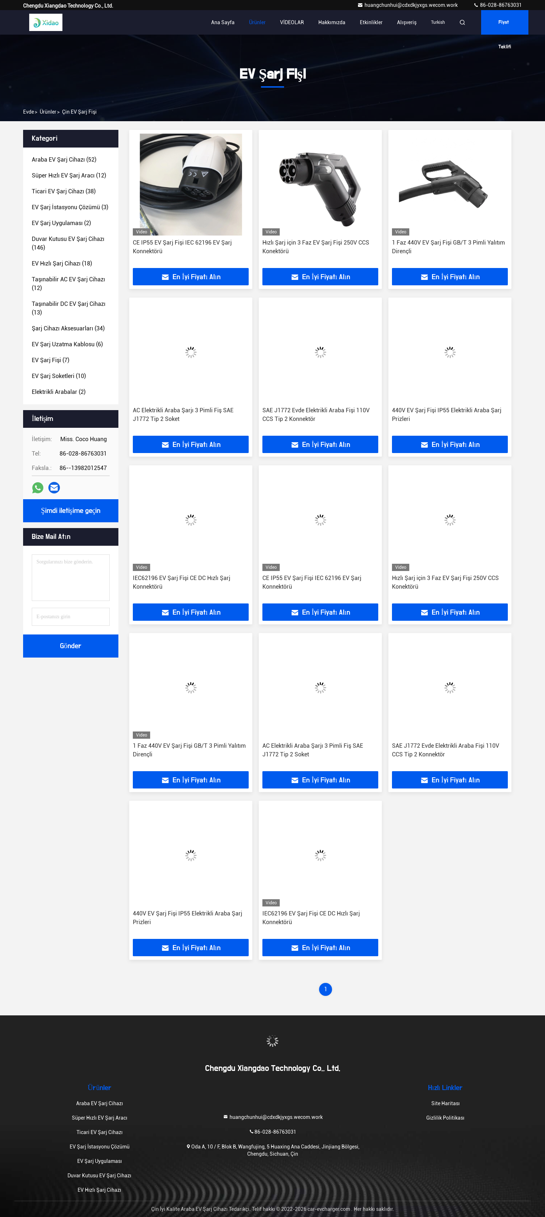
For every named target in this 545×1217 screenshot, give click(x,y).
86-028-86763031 (497, 5)
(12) (69, 175)
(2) (61, 223)
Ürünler (257, 22)
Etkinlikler (371, 22)
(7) (50, 360)
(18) (62, 263)
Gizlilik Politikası (445, 1118)
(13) (68, 308)
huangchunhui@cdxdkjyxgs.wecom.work (408, 5)
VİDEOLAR (292, 22)
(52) (64, 159)
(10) (59, 376)
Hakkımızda (331, 22)
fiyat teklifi (504, 27)
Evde (28, 112)
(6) (67, 344)
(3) (70, 207)
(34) (68, 328)
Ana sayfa (223, 22)
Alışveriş (407, 22)
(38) (64, 191)
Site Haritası (445, 1103)
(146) (68, 243)
